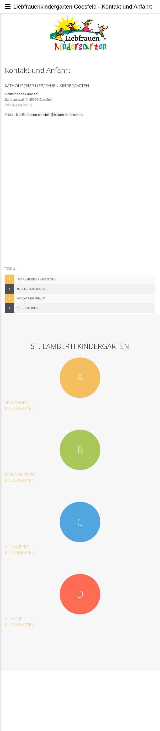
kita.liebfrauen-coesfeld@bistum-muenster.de (49, 115)
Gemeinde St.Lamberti (21, 94)
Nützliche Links (27, 305)
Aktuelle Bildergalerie (32, 286)
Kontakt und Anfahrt (31, 295)
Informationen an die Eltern (36, 276)
